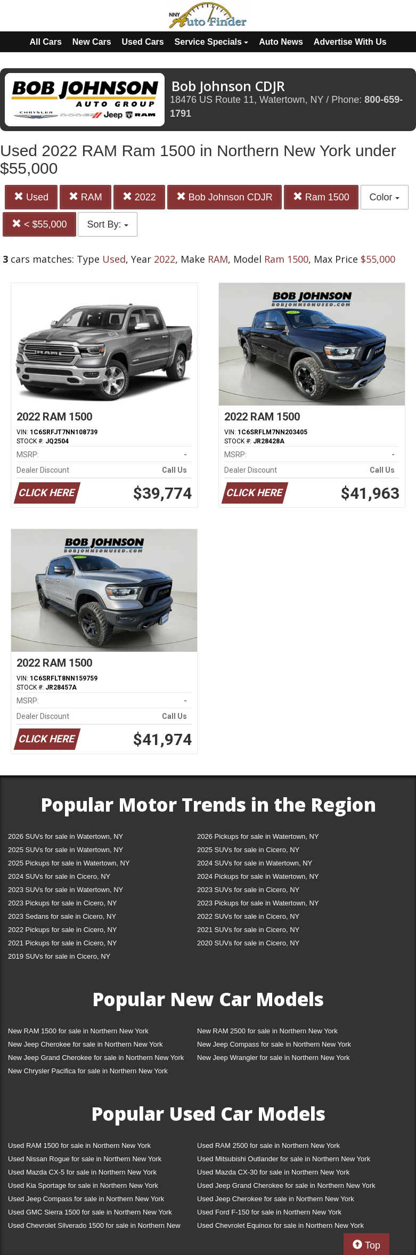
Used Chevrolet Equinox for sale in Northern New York (280, 1225)
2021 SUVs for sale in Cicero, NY (248, 930)
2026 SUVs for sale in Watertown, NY (65, 836)
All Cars (45, 41)
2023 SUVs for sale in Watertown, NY (65, 890)
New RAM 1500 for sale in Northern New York (78, 1031)
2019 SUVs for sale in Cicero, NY (59, 956)
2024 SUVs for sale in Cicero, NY (59, 876)
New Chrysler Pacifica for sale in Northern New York (88, 1071)
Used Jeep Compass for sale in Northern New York (86, 1199)
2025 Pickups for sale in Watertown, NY (69, 863)
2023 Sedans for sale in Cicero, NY (62, 916)
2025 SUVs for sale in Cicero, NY (248, 850)
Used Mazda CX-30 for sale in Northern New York (273, 1172)
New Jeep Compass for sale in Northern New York (274, 1044)
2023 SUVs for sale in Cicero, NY (248, 890)
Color (384, 197)
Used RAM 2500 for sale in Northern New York (268, 1145)
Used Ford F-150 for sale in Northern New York (269, 1212)
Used (31, 197)
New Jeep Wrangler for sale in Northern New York (273, 1058)
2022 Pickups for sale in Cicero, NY (62, 930)
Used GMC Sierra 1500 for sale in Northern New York (90, 1212)
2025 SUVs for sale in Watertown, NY (65, 850)
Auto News (281, 41)
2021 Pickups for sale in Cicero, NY (62, 943)
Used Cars (143, 41)
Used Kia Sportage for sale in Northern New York (83, 1185)
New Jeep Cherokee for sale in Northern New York (85, 1044)
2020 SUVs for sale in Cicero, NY (248, 943)
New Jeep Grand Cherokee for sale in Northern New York (96, 1058)
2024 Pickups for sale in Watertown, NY (258, 876)
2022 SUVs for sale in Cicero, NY (248, 916)
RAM (85, 197)
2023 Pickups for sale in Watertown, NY (258, 903)
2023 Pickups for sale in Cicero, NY (62, 903)
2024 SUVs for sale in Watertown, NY (254, 863)
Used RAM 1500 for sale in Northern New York (79, 1145)
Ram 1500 (321, 197)
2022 (139, 197)
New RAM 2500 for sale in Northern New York (267, 1031)
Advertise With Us (350, 41)
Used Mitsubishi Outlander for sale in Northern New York (283, 1159)
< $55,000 (39, 224)
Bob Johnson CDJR (224, 197)
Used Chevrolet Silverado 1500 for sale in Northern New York (94, 1227)
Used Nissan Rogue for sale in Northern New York (84, 1159)
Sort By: (107, 224)
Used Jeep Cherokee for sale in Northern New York (275, 1199)
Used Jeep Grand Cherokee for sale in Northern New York (286, 1185)
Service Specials (212, 41)
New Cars (91, 41)
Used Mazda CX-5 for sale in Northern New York (82, 1172)
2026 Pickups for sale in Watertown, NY (258, 836)
